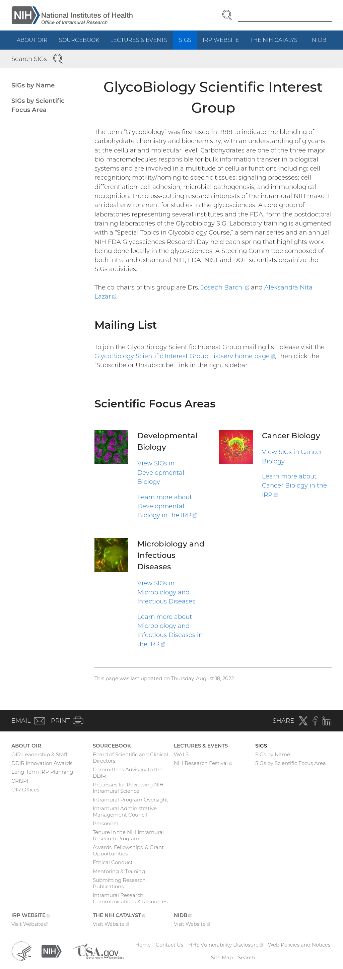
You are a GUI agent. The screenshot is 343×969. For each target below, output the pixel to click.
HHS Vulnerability (225, 945)
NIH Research (203, 764)
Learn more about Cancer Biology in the (294, 485)
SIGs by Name (33, 85)
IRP (224, 42)
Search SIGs (29, 59)
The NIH (278, 42)
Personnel (105, 823)
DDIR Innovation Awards (41, 763)
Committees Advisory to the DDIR (127, 772)
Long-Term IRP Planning (42, 772)
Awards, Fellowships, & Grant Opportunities (128, 850)
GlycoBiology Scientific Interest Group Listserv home (184, 356)
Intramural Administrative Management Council (125, 811)
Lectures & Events (138, 40)
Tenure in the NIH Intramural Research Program (128, 835)
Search (246, 957)
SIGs (185, 40)
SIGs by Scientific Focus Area (38, 105)
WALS (181, 754)
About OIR (32, 40)
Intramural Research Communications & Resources (130, 898)
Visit (29, 925)
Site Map (222, 957)
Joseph (226, 287)
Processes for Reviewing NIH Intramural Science (128, 787)
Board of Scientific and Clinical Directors (130, 757)
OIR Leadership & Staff (39, 754)
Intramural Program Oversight (130, 799)
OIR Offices (25, 789)
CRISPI (19, 781)
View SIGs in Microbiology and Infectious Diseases (166, 592)
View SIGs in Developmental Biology (160, 472)
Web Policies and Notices (299, 945)
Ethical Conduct (113, 862)
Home (143, 945)
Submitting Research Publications (119, 883)
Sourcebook (79, 40)
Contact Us (169, 945)
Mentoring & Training (119, 871)
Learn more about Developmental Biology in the (167, 506)
